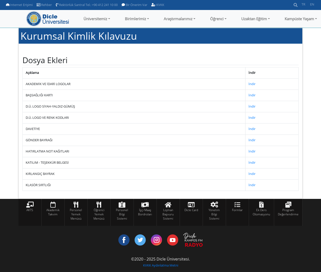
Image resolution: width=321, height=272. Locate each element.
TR (303, 4)
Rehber (44, 4)
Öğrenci (217, 18)
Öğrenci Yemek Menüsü (98, 214)
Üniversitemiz (95, 18)
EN (312, 4)
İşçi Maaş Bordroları (145, 212)
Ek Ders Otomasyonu (261, 212)
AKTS (29, 210)
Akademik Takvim (53, 212)
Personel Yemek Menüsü (76, 214)
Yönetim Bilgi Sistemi (214, 214)
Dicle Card (191, 210)
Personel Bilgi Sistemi (122, 214)
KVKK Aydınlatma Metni (160, 265)
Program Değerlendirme (288, 212)
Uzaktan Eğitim (254, 18)
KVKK (157, 4)
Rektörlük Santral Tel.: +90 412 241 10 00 (87, 4)
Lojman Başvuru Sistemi (168, 214)
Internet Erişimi (19, 4)
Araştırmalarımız (178, 18)
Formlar (237, 210)
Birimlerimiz (135, 18)
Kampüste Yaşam (299, 18)
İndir (251, 84)
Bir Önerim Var (134, 4)
